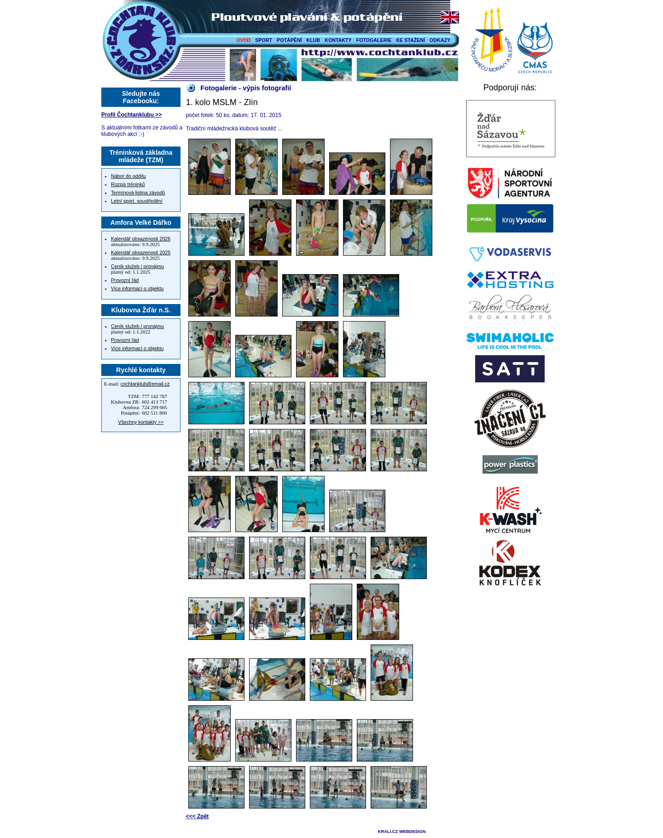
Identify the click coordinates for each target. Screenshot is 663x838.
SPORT (263, 40)
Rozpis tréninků (128, 184)
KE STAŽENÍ (410, 40)
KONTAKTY (338, 40)
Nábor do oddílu (128, 176)
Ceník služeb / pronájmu (137, 266)
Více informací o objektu (137, 288)
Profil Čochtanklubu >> (131, 114)
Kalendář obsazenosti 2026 (140, 238)
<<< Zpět (197, 816)
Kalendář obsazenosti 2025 (140, 252)
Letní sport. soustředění (137, 201)
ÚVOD (244, 40)
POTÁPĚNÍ (289, 40)
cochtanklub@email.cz (145, 384)
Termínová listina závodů (138, 192)
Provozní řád (125, 280)
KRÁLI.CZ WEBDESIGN (402, 831)
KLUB (313, 40)
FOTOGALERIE (374, 40)
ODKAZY (440, 40)
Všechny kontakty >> (141, 422)
